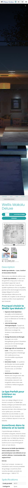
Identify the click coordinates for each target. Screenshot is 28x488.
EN (22, 2)
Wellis (17, 196)
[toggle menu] (26, 2)
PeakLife (23, 196)
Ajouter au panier (19, 214)
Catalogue (4, 196)
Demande (14, 218)
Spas (11, 196)
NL (18, 2)
